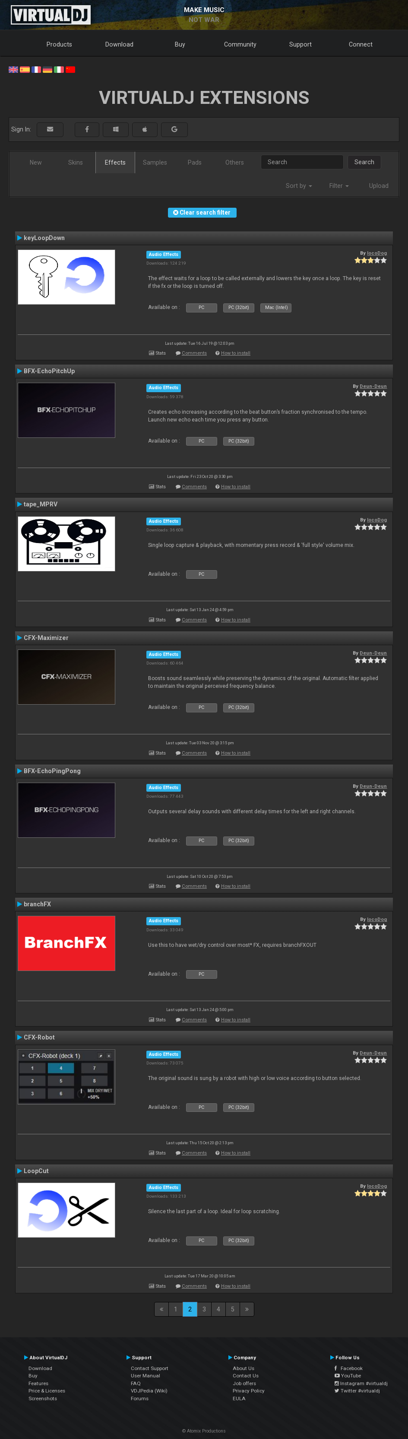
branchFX (37, 904)
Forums (140, 1398)
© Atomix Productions (204, 1431)
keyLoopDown (44, 237)
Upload (379, 185)
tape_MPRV (40, 504)
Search (364, 162)
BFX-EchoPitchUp (49, 371)
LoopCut (36, 1170)
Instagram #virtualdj (361, 1383)
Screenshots (42, 1398)
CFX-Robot (39, 1037)
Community (240, 44)
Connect (361, 44)
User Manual (145, 1376)
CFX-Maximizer (46, 637)
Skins (75, 162)
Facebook (349, 1368)
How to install (235, 353)
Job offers (244, 1383)
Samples (155, 162)
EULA (239, 1398)
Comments (194, 353)
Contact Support (149, 1368)
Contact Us (246, 1376)
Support (300, 44)
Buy (180, 44)
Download (119, 44)
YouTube (348, 1376)
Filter (339, 185)
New (36, 162)
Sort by (299, 185)
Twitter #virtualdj (357, 1391)
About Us (243, 1368)
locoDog (377, 253)
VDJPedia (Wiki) (149, 1391)
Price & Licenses (46, 1391)
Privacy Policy (249, 1391)
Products (59, 44)
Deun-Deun (373, 386)
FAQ (136, 1383)
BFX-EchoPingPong (52, 771)
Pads (195, 162)
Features (38, 1383)
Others (234, 162)
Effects (115, 162)
